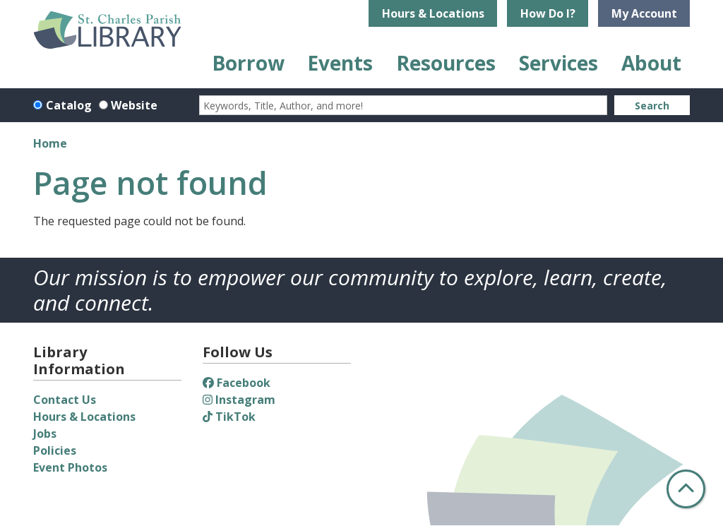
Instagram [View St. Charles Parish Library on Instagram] (239, 399)
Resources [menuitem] (446, 62)
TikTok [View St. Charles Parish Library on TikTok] (229, 416)
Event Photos (70, 467)
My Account (644, 13)
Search (652, 105)
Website (134, 105)
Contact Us (64, 399)
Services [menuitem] (558, 62)
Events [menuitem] (340, 62)
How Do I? (547, 13)
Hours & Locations (433, 13)
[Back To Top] (686, 489)
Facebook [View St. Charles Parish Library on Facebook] (236, 382)
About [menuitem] (651, 62)
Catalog (69, 105)
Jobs (44, 433)
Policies (54, 450)
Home (50, 143)
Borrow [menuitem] (248, 62)
